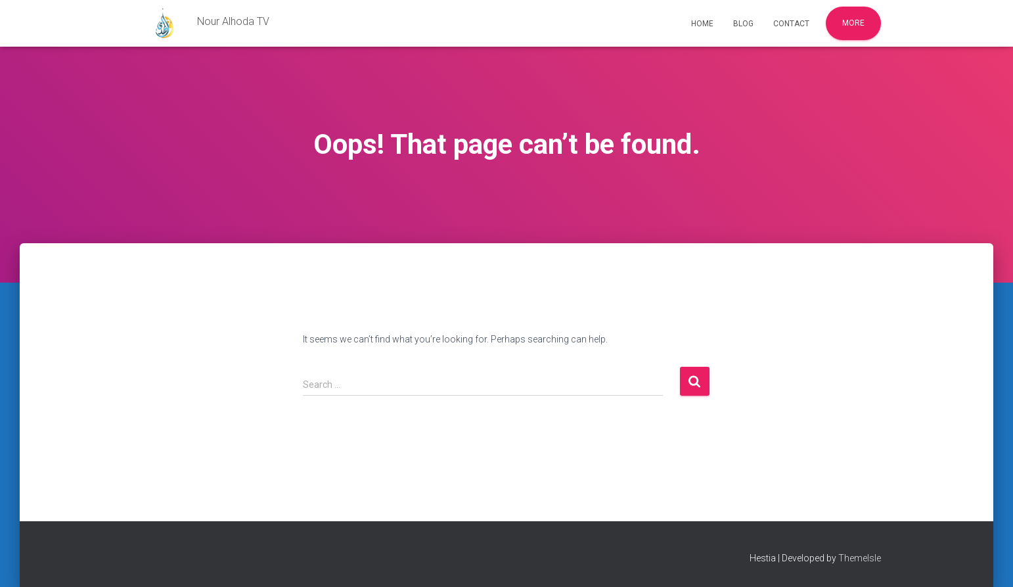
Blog (743, 23)
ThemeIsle (859, 558)
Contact (791, 23)
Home (702, 23)
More (853, 23)
